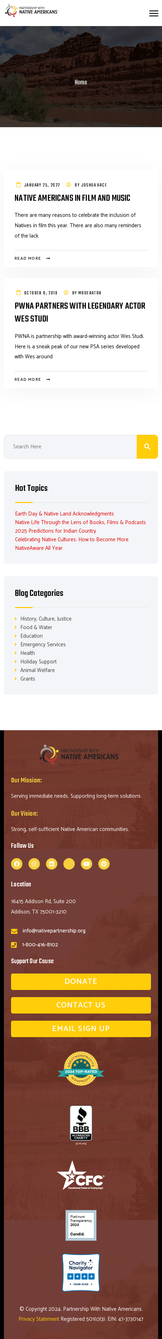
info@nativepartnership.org (54, 930)
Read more (28, 258)
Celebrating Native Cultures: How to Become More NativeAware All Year (72, 544)
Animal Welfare (37, 670)
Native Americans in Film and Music (72, 198)
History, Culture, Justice (46, 618)
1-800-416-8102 (40, 944)
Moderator (90, 293)
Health (27, 653)
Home (81, 83)
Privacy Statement (40, 1319)
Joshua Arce (94, 185)
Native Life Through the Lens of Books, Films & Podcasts (80, 522)
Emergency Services (43, 644)
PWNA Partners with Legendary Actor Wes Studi (80, 313)
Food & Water (36, 627)
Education (31, 636)
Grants (27, 679)
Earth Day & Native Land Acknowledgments (64, 513)
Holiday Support (38, 661)
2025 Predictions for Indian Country (55, 531)
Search (147, 447)
